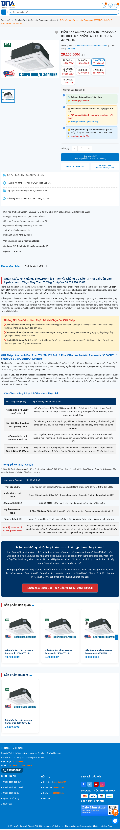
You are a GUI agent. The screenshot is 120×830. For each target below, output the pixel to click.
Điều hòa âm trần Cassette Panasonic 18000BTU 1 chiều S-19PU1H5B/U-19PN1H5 (19, 652)
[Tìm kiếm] (10, 12)
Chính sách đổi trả (11, 793)
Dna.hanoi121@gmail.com (20, 765)
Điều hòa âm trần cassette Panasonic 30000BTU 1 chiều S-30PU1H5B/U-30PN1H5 (19, 721)
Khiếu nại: (53, 793)
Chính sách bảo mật (12, 782)
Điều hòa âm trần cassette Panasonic (28, 375)
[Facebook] (83, 784)
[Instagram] (102, 784)
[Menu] (3, 12)
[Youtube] (96, 784)
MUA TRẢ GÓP (104, 166)
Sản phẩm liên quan (17, 604)
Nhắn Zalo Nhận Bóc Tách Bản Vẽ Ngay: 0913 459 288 (60, 588)
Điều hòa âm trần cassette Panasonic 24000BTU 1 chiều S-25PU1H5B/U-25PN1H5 (58, 652)
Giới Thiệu (7, 804)
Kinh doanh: (54, 782)
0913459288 (17, 761)
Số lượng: (65, 148)
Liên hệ (46, 798)
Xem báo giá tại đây (80, 136)
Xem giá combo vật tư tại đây (84, 122)
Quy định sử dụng (11, 798)
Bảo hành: (53, 787)
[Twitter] (89, 784)
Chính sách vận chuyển (13, 787)
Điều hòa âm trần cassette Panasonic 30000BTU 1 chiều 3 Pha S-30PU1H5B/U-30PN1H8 (99, 652)
